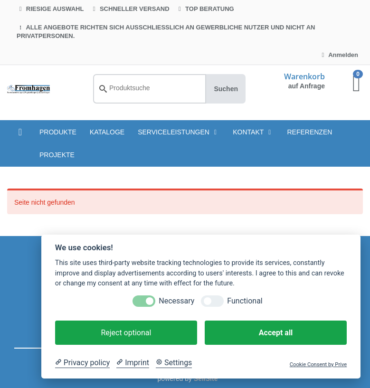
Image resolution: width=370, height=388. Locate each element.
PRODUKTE (57, 132)
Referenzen (309, 132)
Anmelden (338, 54)
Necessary (176, 300)
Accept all (276, 332)
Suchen (226, 89)
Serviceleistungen (178, 132)
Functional (244, 300)
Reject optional (126, 332)
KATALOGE (107, 132)
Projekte (57, 155)
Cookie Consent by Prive (318, 364)
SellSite (206, 378)
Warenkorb (304, 76)
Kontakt (253, 132)
